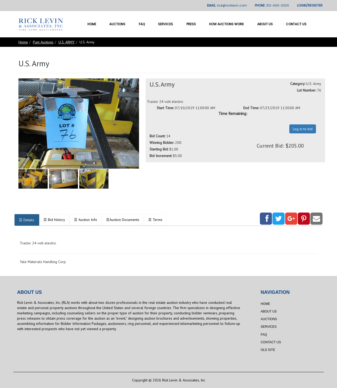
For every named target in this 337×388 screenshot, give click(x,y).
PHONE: (272, 5)
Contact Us (296, 24)
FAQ (142, 24)
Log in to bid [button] (303, 129)
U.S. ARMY (66, 42)
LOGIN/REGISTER (310, 5)
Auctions (117, 24)
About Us (265, 24)
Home (91, 24)
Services (165, 24)
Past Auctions (43, 42)
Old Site (268, 350)
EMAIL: (227, 5)
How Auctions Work (226, 24)
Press (191, 24)
